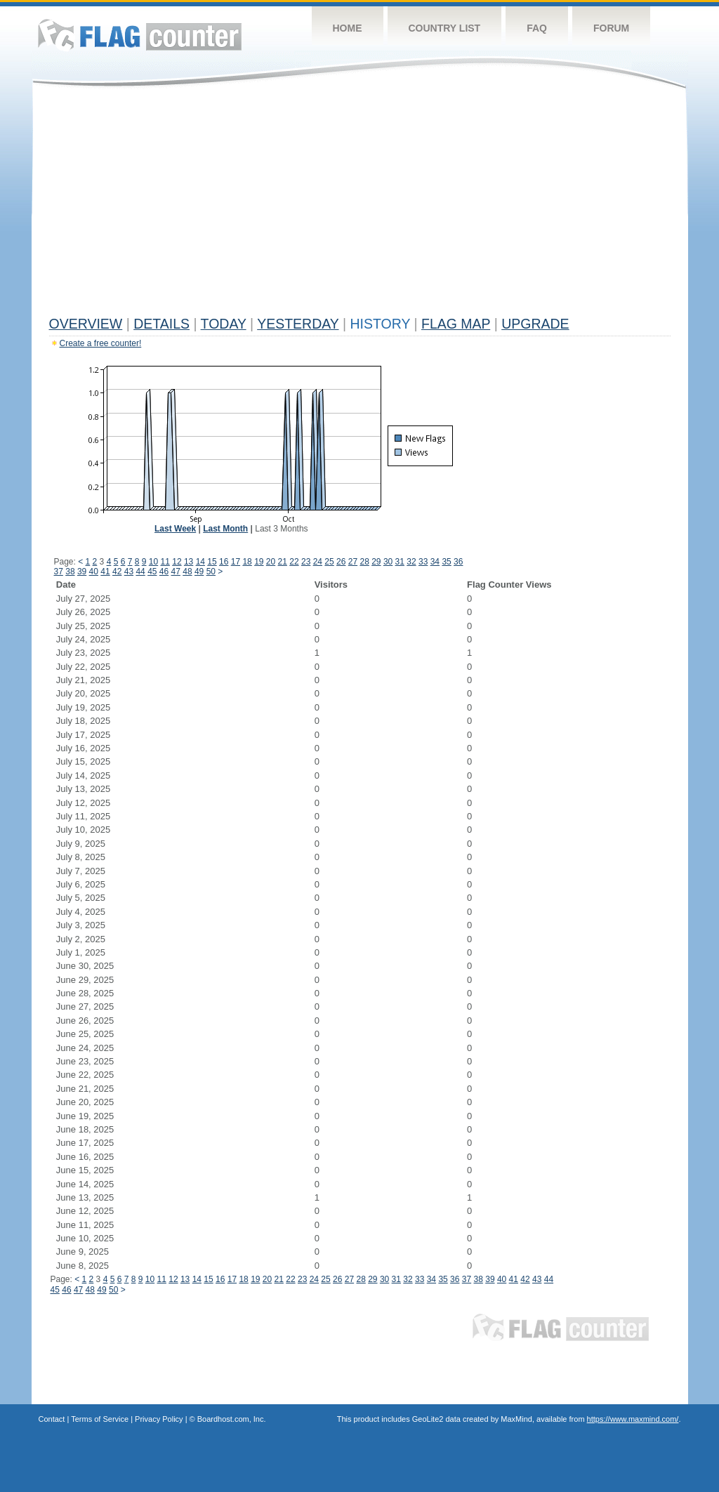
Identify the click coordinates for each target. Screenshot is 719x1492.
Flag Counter (140, 35)
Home (347, 28)
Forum (611, 28)
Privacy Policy (159, 1419)
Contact (52, 1419)
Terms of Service (99, 1419)
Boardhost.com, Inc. (231, 1419)
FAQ (537, 28)
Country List (445, 28)
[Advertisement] (360, 205)
